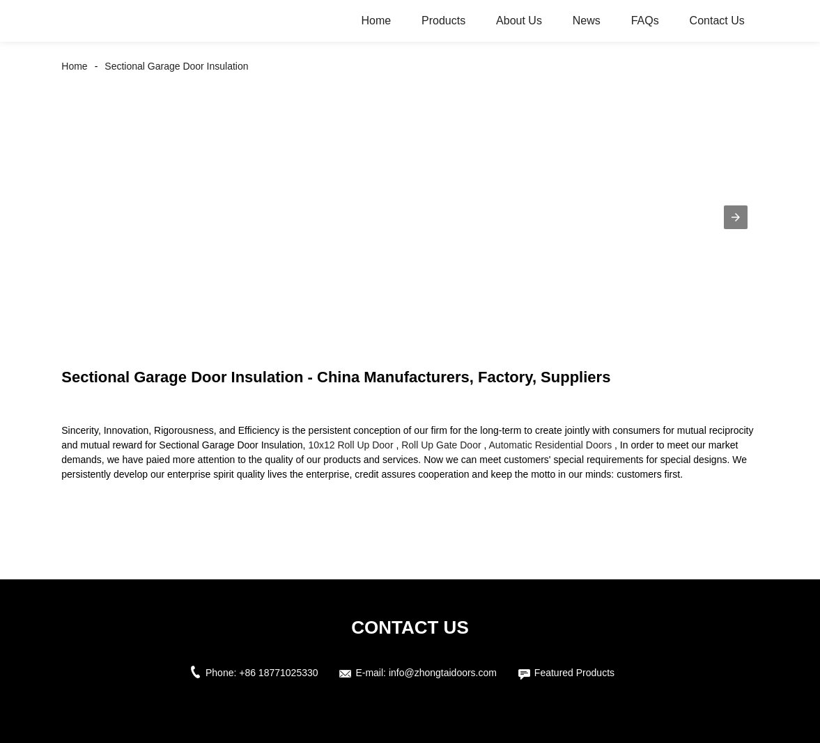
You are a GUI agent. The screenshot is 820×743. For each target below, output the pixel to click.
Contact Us (717, 20)
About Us (519, 20)
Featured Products (574, 672)
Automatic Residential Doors (550, 445)
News (587, 20)
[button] (736, 217)
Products (443, 20)
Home (376, 20)
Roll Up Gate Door (441, 445)
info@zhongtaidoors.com (443, 672)
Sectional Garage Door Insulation (176, 66)
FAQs (645, 20)
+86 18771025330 (278, 672)
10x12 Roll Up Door (350, 445)
